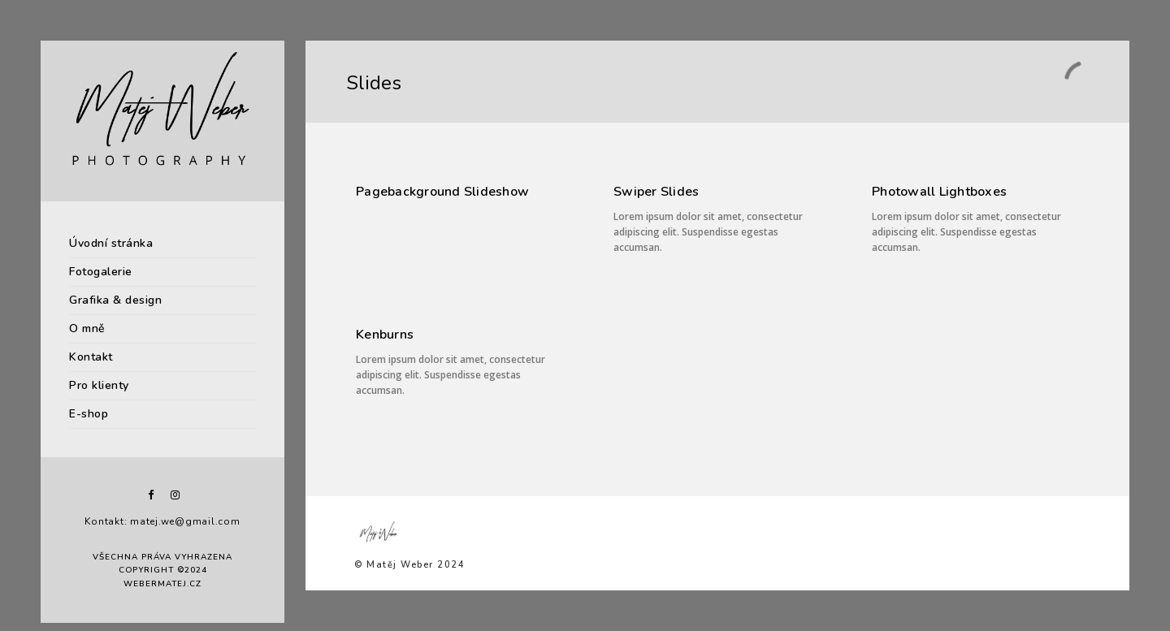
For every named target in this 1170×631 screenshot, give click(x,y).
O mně (87, 328)
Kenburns (385, 335)
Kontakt (91, 357)
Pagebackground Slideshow (442, 192)
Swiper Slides (656, 192)
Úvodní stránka (111, 243)
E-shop (88, 413)
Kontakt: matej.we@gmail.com (162, 521)
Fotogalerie (100, 271)
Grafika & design (115, 300)
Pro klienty (99, 385)
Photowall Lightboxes (939, 192)
